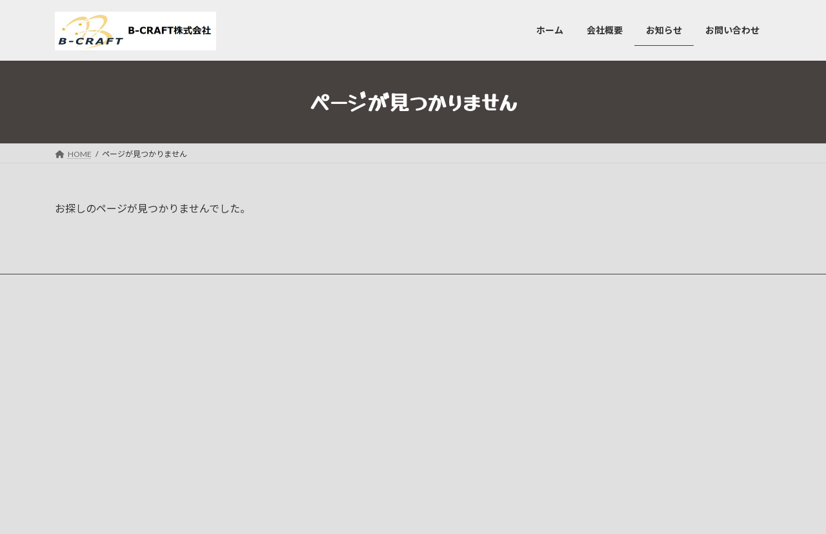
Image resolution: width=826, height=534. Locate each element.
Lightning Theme (410, 512)
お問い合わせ (331, 404)
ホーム (319, 337)
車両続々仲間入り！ (592, 380)
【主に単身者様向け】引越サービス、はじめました (646, 349)
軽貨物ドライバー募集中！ (603, 412)
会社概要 (323, 359)
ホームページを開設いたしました (615, 444)
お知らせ (323, 382)
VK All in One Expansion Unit (496, 512)
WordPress (343, 512)
